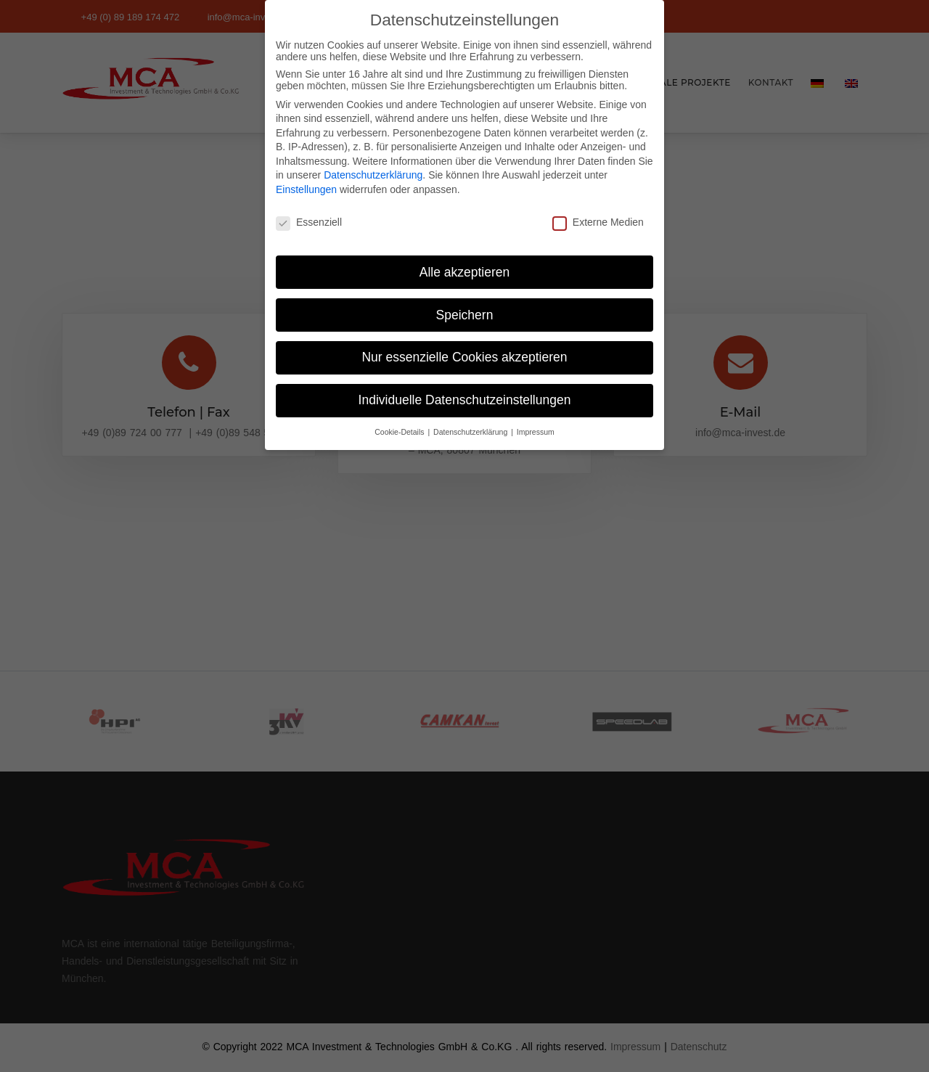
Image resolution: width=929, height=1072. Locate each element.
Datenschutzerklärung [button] (471, 421)
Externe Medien (598, 211)
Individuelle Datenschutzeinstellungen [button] (465, 389)
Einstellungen (306, 178)
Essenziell (309, 211)
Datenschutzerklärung (373, 164)
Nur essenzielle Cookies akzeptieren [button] (464, 346)
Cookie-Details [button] (400, 421)
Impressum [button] (535, 421)
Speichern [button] (465, 303)
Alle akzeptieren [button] (465, 260)
